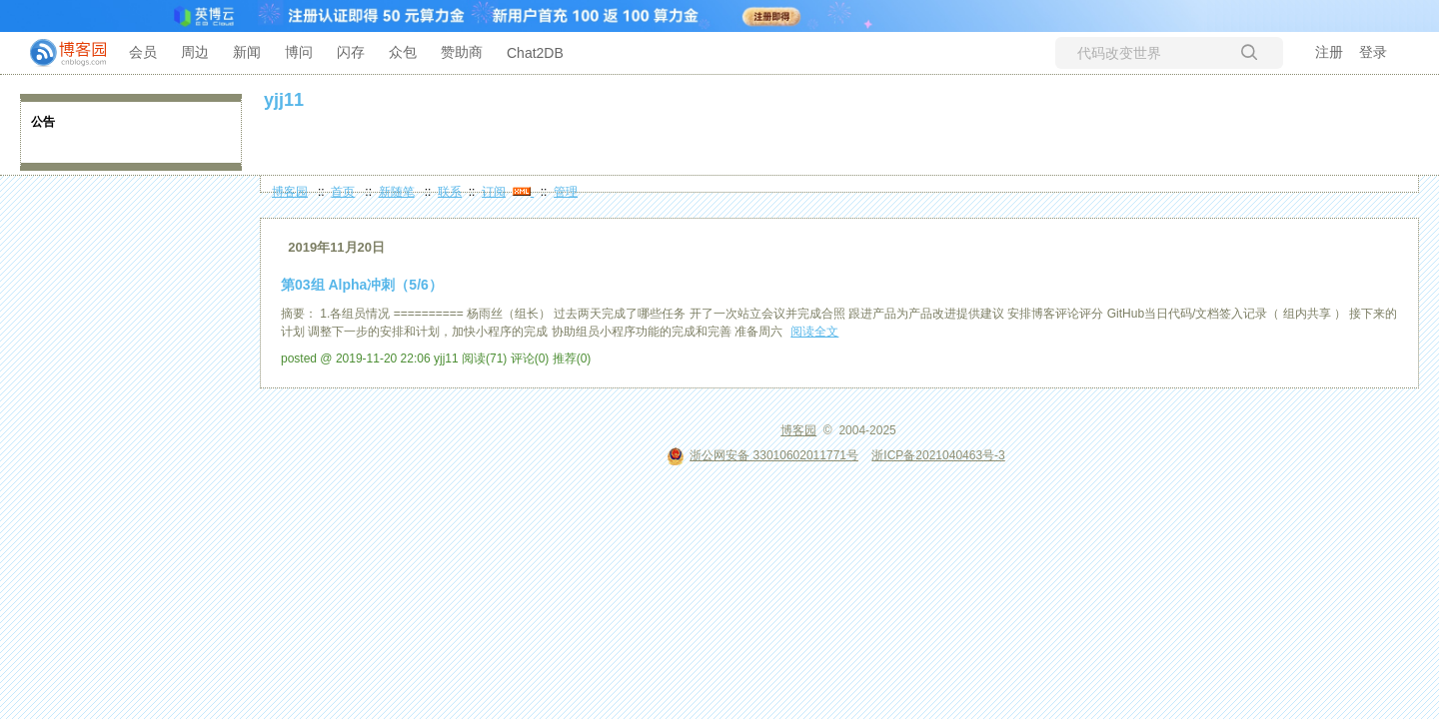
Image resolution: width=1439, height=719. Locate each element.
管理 (566, 192)
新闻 (247, 52)
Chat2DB (535, 53)
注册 (1329, 52)
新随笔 (397, 192)
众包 (403, 52)
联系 (450, 192)
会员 (143, 52)
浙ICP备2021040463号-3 (937, 455)
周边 (195, 52)
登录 (1373, 52)
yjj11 (284, 100)
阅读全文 (814, 332)
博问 (299, 52)
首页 (343, 192)
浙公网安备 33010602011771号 (762, 455)
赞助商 (462, 52)
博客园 (290, 192)
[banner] (60, 53)
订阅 (494, 192)
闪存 (351, 52)
